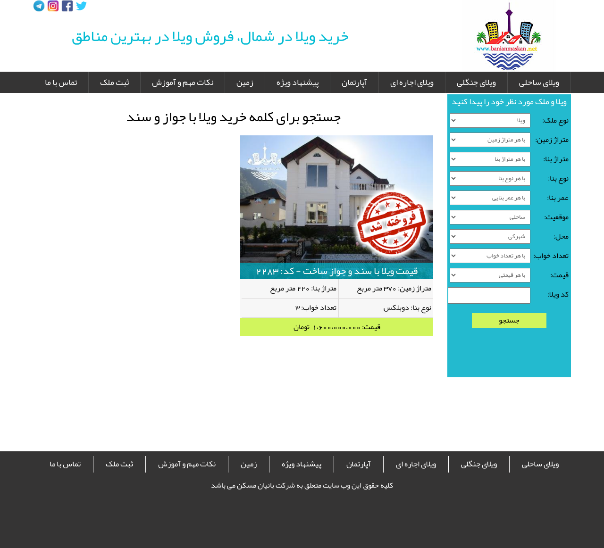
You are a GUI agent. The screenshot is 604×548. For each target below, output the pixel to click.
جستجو (509, 320)
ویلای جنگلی (476, 82)
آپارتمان (354, 82)
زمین (244, 82)
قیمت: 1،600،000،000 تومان (337, 326)
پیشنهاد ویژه (298, 82)
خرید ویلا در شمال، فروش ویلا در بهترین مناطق (210, 35)
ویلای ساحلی (539, 82)
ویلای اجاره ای (412, 82)
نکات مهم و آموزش (182, 82)
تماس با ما (61, 82)
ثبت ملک (114, 82)
